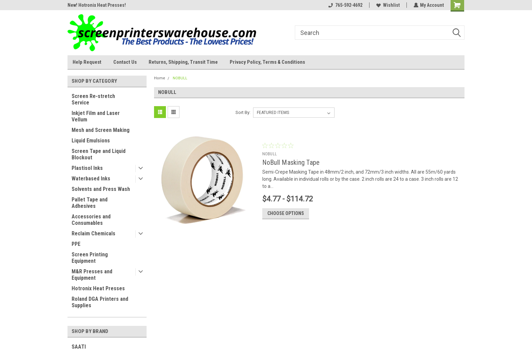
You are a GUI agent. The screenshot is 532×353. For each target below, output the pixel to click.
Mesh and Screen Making (101, 130)
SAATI (79, 347)
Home (159, 78)
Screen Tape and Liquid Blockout (99, 154)
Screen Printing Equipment (90, 257)
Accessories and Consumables (91, 219)
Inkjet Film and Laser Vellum (96, 116)
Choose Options (285, 214)
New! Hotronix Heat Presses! (97, 5)
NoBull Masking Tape (291, 162)
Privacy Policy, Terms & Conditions (267, 62)
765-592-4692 (345, 5)
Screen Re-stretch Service (93, 99)
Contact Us (125, 62)
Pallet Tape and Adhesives (90, 202)
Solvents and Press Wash (101, 189)
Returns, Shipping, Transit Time (183, 62)
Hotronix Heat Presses (98, 288)
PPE (76, 244)
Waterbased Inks (91, 178)
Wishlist (387, 5)
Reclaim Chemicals (93, 233)
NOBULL (180, 78)
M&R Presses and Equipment (92, 274)
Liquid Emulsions (91, 140)
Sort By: (242, 112)
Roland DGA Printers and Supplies (100, 302)
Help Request (87, 62)
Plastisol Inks (87, 168)
